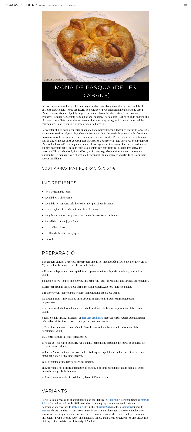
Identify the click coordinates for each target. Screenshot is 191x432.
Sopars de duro (20, 5)
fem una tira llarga (92, 317)
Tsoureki (113, 399)
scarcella (76, 406)
